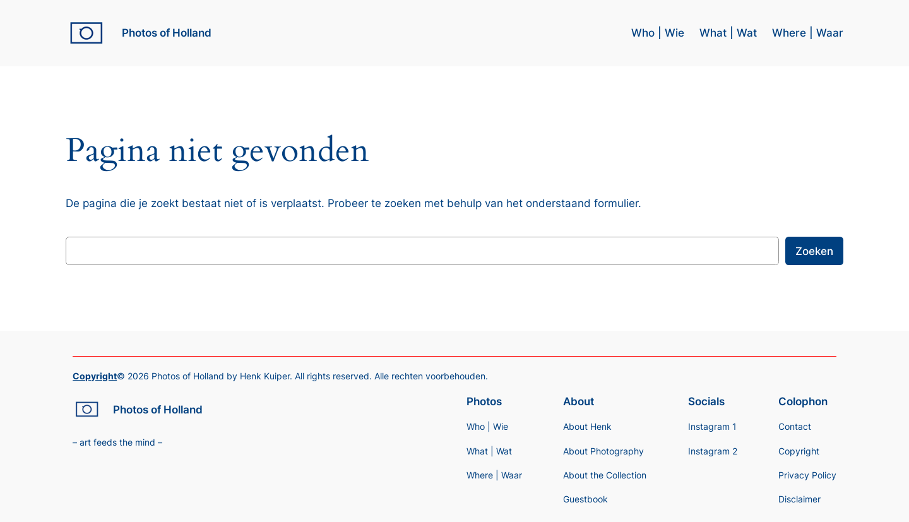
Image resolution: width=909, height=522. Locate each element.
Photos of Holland (166, 33)
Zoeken (814, 251)
